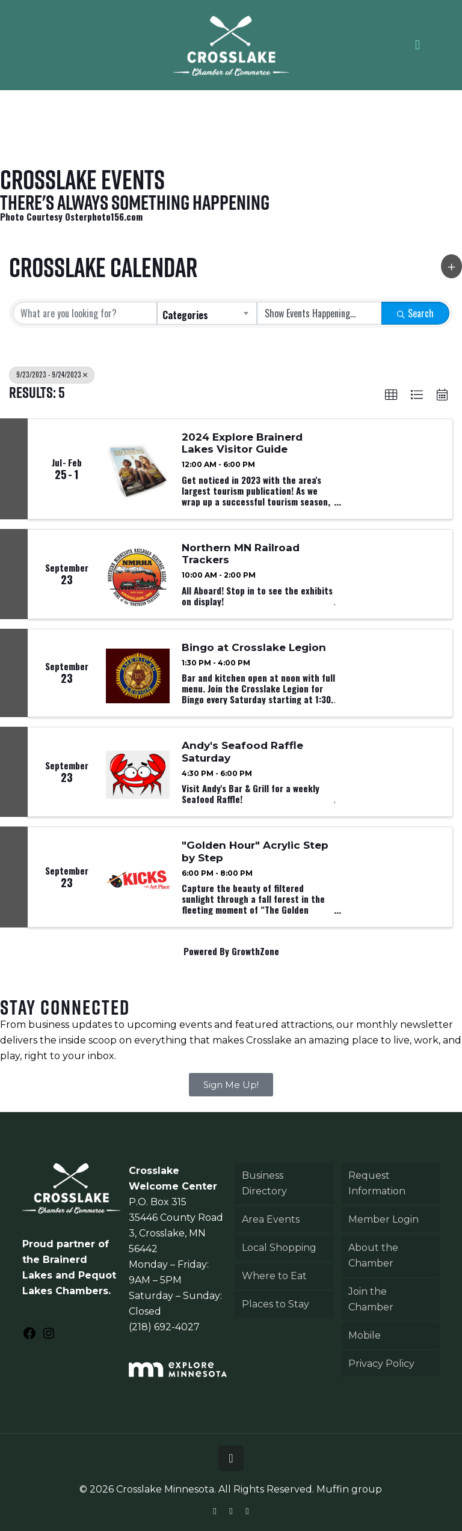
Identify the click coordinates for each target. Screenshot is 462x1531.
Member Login (383, 1219)
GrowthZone (255, 951)
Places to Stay (275, 1304)
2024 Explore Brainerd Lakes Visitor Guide (242, 443)
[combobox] (207, 313)
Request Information (376, 1183)
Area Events (271, 1219)
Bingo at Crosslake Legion (254, 647)
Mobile (364, 1335)
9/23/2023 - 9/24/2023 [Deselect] (51, 374)
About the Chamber (373, 1255)
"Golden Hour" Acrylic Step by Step (255, 851)
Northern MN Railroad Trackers (241, 554)
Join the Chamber (370, 1299)
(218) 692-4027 (164, 1327)
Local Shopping (279, 1247)
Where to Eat (274, 1276)
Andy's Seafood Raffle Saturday (242, 751)
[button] (451, 266)
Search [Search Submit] (415, 313)
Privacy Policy (381, 1363)
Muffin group (349, 1489)
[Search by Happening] (319, 313)
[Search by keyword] (85, 313)
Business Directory (264, 1183)
